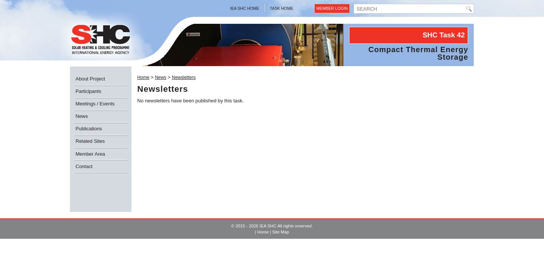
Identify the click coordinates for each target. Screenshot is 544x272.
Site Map (280, 232)
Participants (88, 91)
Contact (84, 166)
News (82, 116)
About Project (90, 79)
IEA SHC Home (244, 8)
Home (143, 77)
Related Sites (90, 141)
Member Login (332, 8)
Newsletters (184, 77)
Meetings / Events (95, 104)
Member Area (90, 154)
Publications (89, 128)
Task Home (281, 8)
